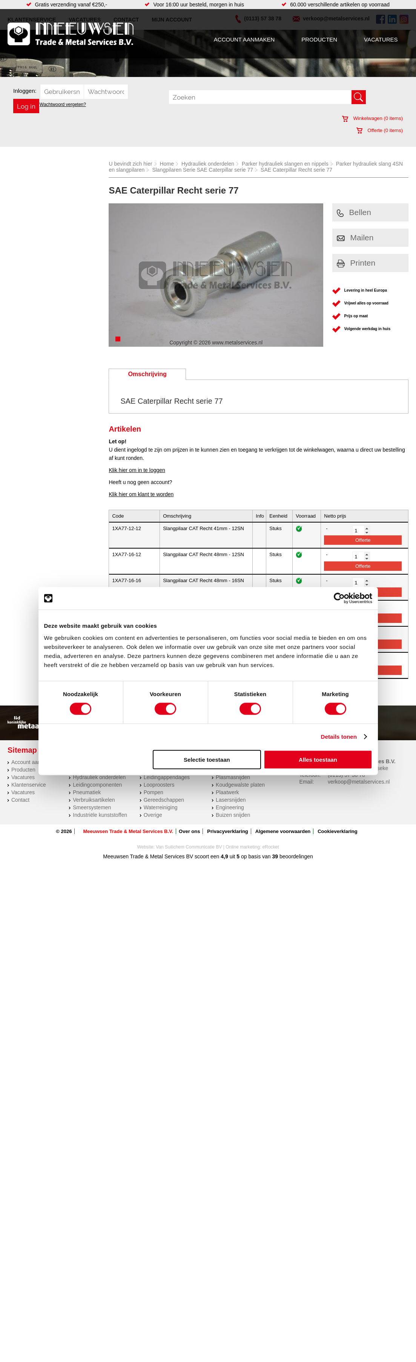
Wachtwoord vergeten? (63, 104)
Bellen (354, 212)
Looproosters (159, 785)
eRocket (270, 847)
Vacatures (381, 39)
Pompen (153, 792)
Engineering (230, 807)
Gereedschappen (164, 800)
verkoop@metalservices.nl (359, 782)
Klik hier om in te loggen (137, 470)
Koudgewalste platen (240, 785)
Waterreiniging (161, 807)
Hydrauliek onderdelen (207, 164)
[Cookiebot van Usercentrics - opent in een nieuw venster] (339, 598)
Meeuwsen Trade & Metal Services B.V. (128, 831)
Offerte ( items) (379, 130)
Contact (20, 800)
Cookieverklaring (338, 831)
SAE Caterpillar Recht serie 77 (296, 170)
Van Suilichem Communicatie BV (189, 847)
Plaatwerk (227, 792)
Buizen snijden (233, 815)
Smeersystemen (92, 807)
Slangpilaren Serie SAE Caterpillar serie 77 (202, 170)
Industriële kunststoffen (100, 815)
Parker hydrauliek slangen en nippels (285, 164)
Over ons (189, 831)
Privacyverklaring (227, 831)
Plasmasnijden (233, 777)
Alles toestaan (318, 759)
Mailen (355, 237)
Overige (153, 815)
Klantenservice (28, 785)
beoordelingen (295, 856)
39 (275, 856)
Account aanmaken (244, 39)
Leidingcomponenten (97, 785)
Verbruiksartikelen (94, 800)
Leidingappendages (167, 777)
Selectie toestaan (207, 759)
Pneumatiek (87, 792)
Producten (319, 39)
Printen (356, 262)
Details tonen (339, 736)
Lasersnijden (231, 800)
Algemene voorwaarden (283, 831)
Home (167, 164)
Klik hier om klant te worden (141, 494)
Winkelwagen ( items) (372, 118)
